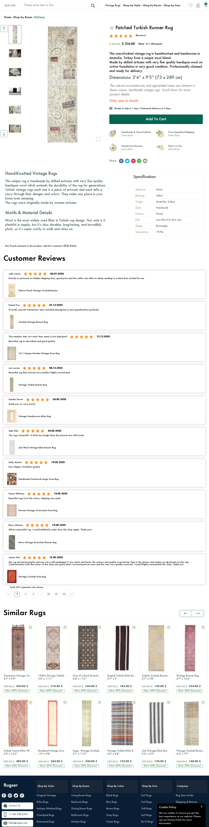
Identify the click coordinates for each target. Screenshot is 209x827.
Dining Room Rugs (81, 733)
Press (179, 740)
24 (52, 594)
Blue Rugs (111, 727)
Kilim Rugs (42, 727)
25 (61, 594)
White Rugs (112, 806)
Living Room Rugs (81, 720)
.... (44, 594)
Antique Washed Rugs (49, 733)
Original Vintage (46, 720)
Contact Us (15, 730)
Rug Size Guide (184, 720)
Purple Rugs (112, 779)
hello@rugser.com (19, 748)
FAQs (179, 746)
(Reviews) (141, 35)
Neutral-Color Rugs (117, 760)
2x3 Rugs (146, 720)
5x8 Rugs (146, 733)
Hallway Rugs (79, 753)
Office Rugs (77, 760)
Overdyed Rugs (45, 740)
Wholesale (182, 766)
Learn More (127, 135)
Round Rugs (147, 779)
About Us (181, 753)
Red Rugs (111, 786)
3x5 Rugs (146, 727)
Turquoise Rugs (114, 792)
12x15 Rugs (148, 766)
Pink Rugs (111, 773)
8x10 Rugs (147, 746)
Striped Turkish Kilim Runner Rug (88, 677)
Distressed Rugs (45, 746)
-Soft (105, 823)
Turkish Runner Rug (190, 677)
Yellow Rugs (113, 799)
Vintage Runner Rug (156, 677)
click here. (70, 246)
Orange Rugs (113, 766)
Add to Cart (156, 119)
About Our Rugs (185, 760)
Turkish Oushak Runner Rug (122, 677)
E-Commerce (115, 823)
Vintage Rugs (112, 5)
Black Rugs (112, 720)
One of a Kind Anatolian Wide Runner (53, 677)
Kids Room (77, 766)
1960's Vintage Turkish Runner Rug (19, 677)
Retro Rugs (43, 753)
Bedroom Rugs (79, 727)
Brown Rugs (112, 733)
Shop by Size (172, 5)
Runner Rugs (148, 773)
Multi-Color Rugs (115, 753)
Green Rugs (112, 746)
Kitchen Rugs (78, 746)
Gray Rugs (112, 740)
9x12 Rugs (147, 753)
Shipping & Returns (186, 727)
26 (70, 594)
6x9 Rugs (146, 740)
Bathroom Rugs (80, 740)
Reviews (180, 733)
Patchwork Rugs (46, 760)
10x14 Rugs (148, 760)
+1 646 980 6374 (19, 739)
